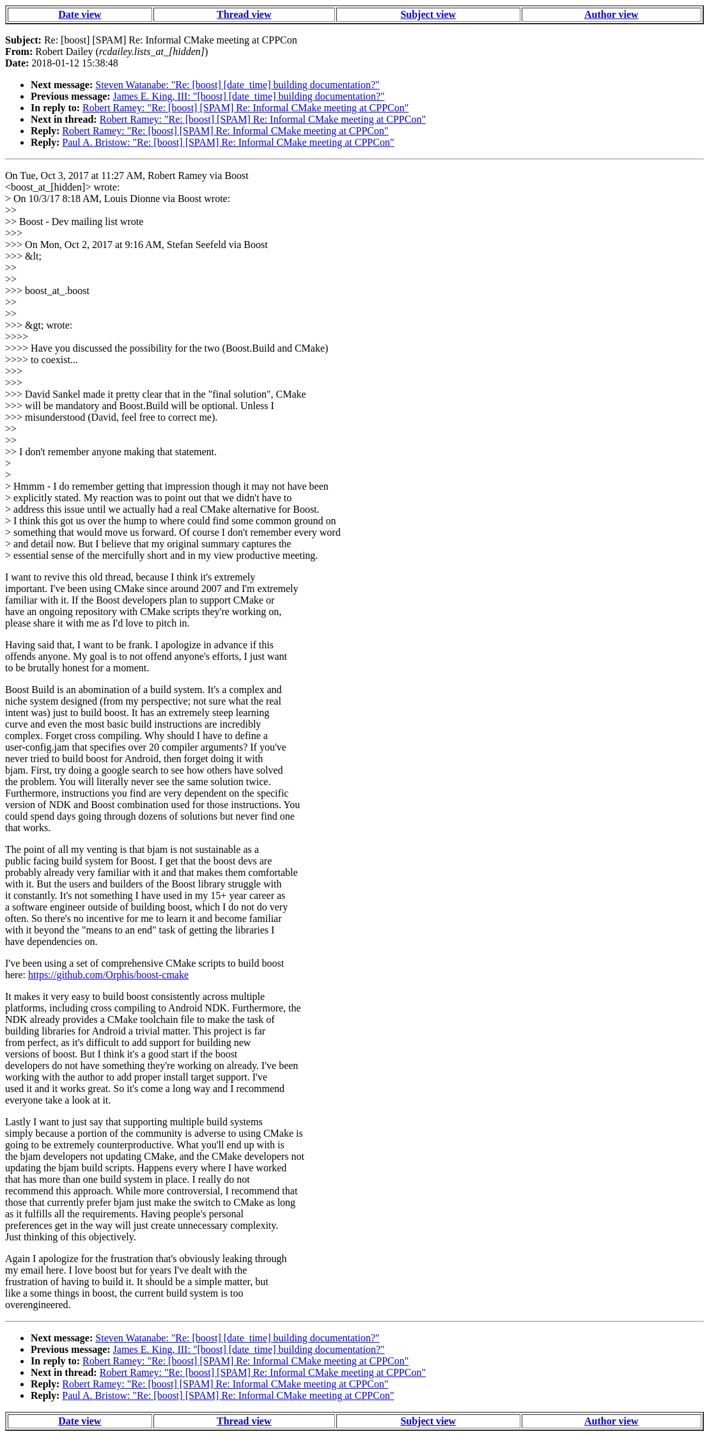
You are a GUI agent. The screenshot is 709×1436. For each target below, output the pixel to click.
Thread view (244, 14)
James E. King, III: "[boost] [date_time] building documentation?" (249, 96)
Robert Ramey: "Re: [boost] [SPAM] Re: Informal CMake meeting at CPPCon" (245, 107)
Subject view (428, 14)
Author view (611, 14)
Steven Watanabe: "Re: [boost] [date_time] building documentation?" (237, 84)
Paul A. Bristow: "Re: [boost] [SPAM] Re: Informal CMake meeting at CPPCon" (228, 142)
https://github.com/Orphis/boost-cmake (108, 974)
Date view (79, 14)
